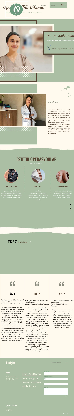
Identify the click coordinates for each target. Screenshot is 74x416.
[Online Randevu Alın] (57, 362)
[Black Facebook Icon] (70, 204)
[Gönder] (66, 396)
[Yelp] (67, 413)
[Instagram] (63, 413)
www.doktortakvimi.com (16, 300)
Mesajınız (46, 387)
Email (45, 381)
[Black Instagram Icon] (70, 208)
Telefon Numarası (48, 376)
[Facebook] (60, 413)
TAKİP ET (12, 241)
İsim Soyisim (46, 371)
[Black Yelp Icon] (70, 211)
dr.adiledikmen (22, 242)
